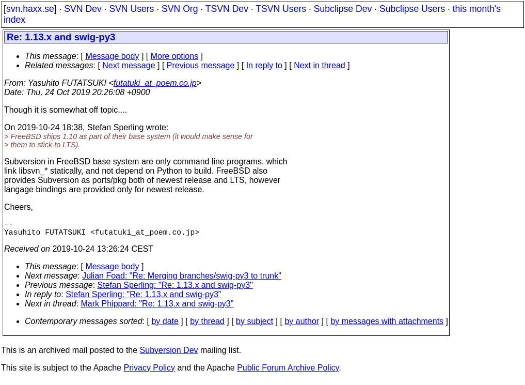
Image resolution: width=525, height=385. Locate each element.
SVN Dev (82, 9)
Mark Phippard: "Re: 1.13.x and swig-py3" (157, 307)
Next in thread (319, 65)
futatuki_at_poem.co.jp (155, 83)
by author (301, 325)
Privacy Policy (149, 371)
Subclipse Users (412, 9)
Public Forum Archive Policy (288, 371)
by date (164, 325)
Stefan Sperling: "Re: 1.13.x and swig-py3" (175, 289)
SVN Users (131, 9)
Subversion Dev (169, 354)
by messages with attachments (386, 325)
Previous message (201, 65)
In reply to (264, 65)
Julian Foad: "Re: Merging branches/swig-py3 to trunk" (181, 279)
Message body (112, 56)
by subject (254, 325)
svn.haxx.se (30, 9)
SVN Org (180, 9)
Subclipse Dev (343, 9)
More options (175, 56)
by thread (207, 325)
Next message (128, 65)
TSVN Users (281, 9)
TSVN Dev (226, 9)
